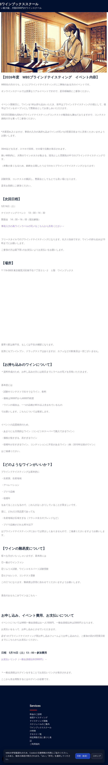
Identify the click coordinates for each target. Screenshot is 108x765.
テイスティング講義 (39, 721)
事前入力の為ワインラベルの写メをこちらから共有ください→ (32, 226)
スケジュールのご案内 (40, 724)
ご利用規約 (35, 744)
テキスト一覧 (36, 734)
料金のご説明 (36, 714)
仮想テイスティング (39, 717)
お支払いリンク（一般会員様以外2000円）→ (24, 659)
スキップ (97, 756)
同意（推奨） (82, 756)
